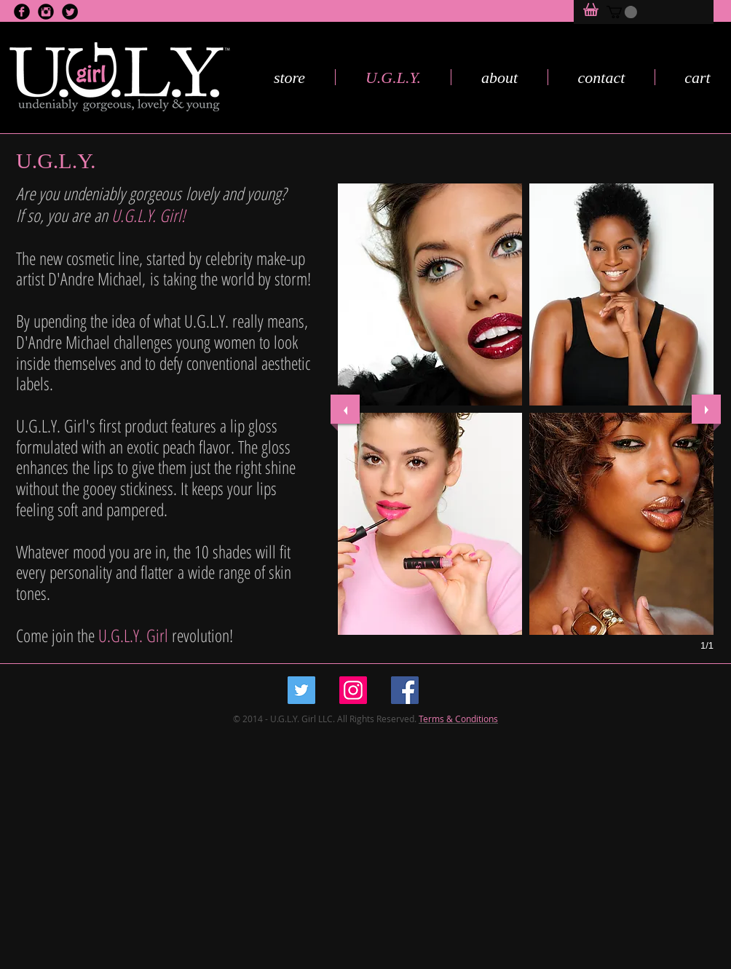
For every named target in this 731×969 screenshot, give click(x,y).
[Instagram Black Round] (46, 12)
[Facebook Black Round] (22, 12)
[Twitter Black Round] (70, 12)
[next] (706, 409)
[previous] (345, 409)
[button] (621, 12)
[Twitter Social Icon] (301, 690)
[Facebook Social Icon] (405, 690)
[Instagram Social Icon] (353, 690)
